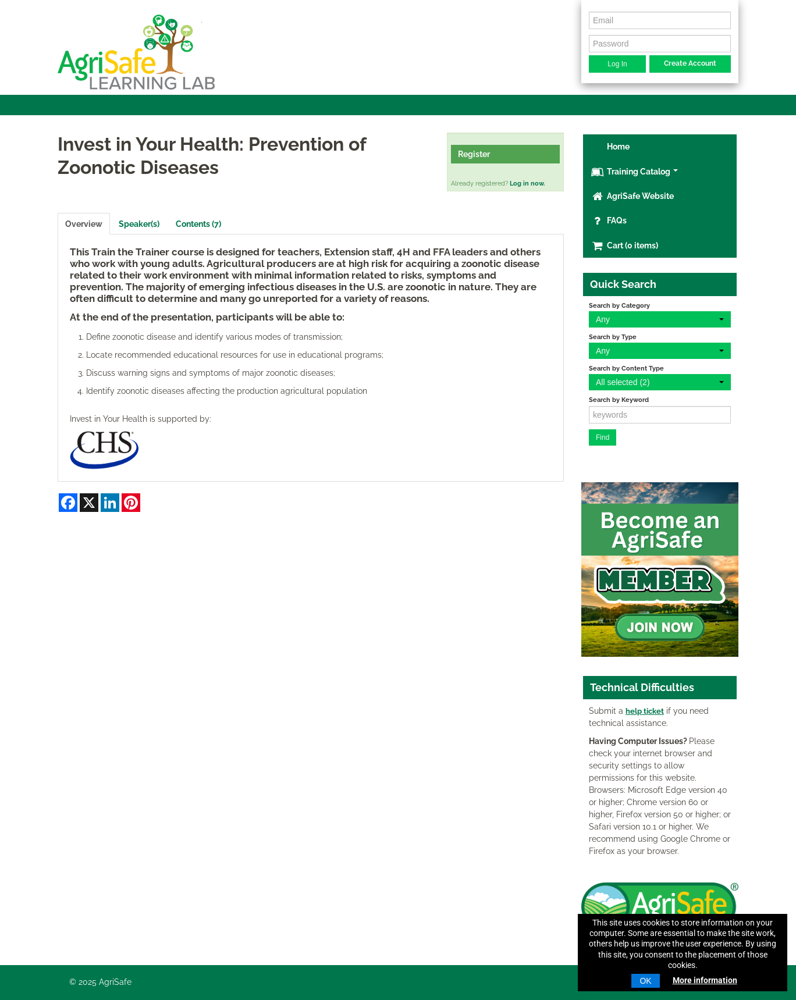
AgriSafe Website (632, 196)
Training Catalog (634, 171)
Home (617, 146)
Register (474, 154)
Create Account (690, 63)
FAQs (609, 220)
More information (705, 980)
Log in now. (527, 183)
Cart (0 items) (624, 245)
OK (645, 980)
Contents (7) (198, 224)
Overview (83, 224)
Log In (617, 64)
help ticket (645, 711)
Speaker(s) (139, 224)
